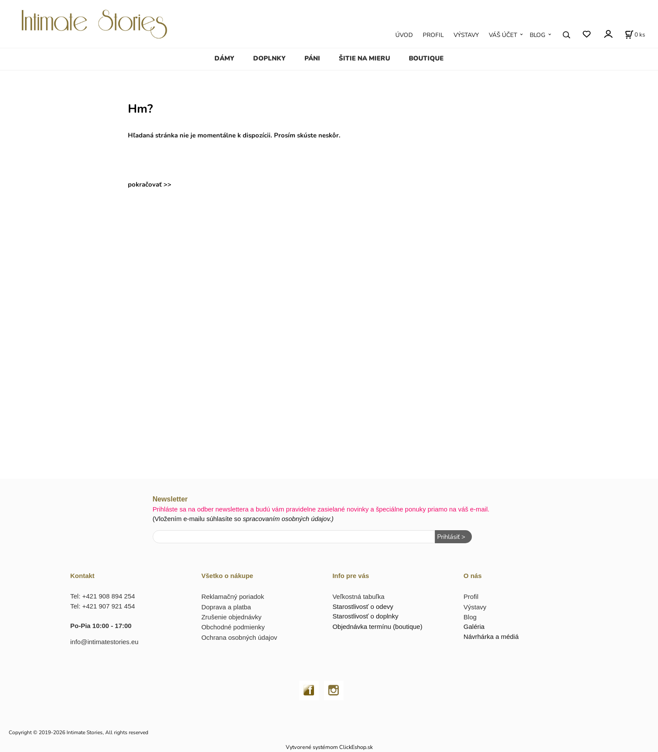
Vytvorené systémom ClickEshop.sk (329, 747)
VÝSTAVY (466, 35)
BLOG (537, 35)
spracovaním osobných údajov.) (288, 518)
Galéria (474, 626)
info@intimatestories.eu (104, 641)
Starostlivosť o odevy (362, 606)
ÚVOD (404, 35)
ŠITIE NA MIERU (364, 58)
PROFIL (433, 35)
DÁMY (224, 58)
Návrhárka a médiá (491, 636)
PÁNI (312, 58)
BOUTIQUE (426, 58)
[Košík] (635, 35)
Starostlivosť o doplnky (365, 616)
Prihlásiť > (451, 536)
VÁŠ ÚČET (503, 35)
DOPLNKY (269, 58)
